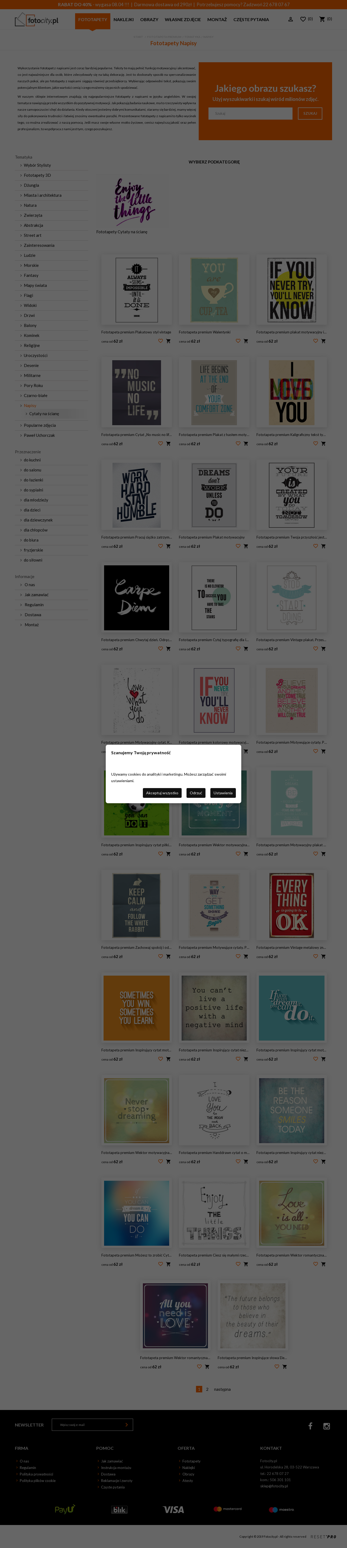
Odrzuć (196, 793)
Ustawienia (223, 793)
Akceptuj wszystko (162, 793)
